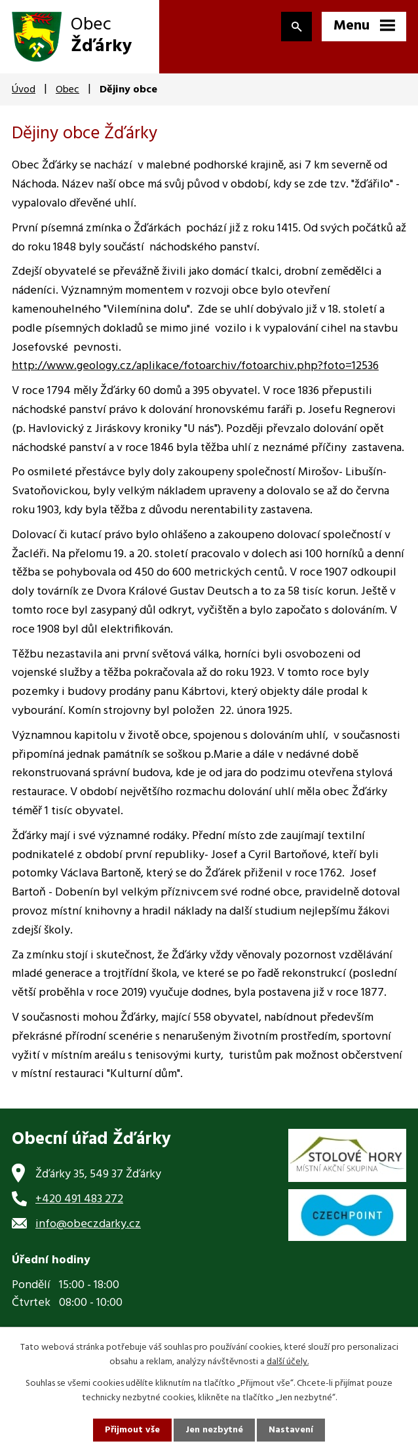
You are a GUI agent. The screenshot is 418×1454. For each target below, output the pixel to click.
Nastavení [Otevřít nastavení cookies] (291, 1430)
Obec (67, 89)
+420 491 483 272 (79, 1199)
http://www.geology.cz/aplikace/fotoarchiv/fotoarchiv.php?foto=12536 (195, 366)
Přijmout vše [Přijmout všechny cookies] (132, 1430)
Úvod (23, 89)
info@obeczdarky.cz (88, 1224)
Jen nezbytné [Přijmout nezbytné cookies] (214, 1430)
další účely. (288, 1361)
